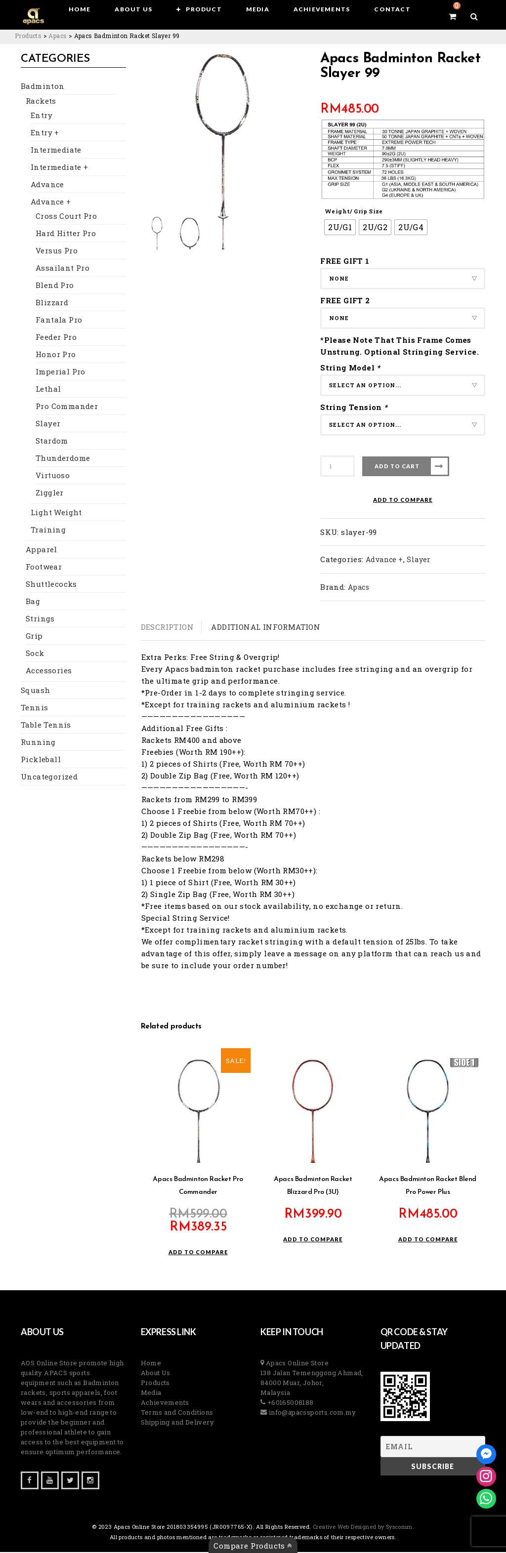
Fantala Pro (59, 321)
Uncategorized (49, 777)
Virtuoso (53, 476)
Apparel (41, 550)
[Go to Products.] (28, 36)
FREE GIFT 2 (345, 300)
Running (38, 743)
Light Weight (56, 513)
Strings (40, 619)
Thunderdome (63, 459)
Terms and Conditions (177, 1413)
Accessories (49, 671)
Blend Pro (55, 286)
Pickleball (41, 760)
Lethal (48, 390)
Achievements (165, 1403)
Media (151, 1393)
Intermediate (56, 151)
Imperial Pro (60, 372)
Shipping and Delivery (177, 1423)
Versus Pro (57, 251)
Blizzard (52, 303)
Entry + (45, 133)
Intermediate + (59, 168)
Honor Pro (56, 355)
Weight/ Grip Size (354, 211)
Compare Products (252, 1546)
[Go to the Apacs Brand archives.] (57, 36)
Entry (41, 116)
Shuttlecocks (51, 585)
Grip (34, 637)
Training (48, 530)
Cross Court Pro (66, 217)
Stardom (52, 442)
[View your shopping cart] (452, 16)
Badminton (43, 87)
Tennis (34, 708)
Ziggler (50, 493)
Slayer (48, 424)
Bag (33, 602)
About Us (155, 1373)
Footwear (44, 567)
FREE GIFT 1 (344, 261)
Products (155, 1383)
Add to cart (397, 466)
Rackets (41, 102)
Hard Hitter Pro (66, 234)
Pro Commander (67, 407)
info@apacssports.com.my (311, 1413)
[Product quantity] (337, 466)
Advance (47, 185)
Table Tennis (46, 726)
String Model (351, 367)
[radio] (340, 227)
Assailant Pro (62, 269)
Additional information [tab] (265, 627)
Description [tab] (167, 627)
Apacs (358, 587)
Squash (35, 691)
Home (151, 1363)
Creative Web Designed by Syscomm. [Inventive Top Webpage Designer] (363, 1527)
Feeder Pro (56, 338)
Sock (35, 654)
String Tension (355, 407)
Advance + (51, 202)
